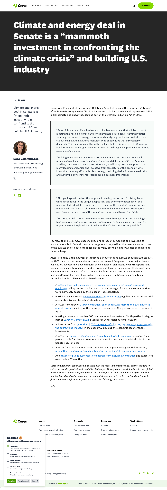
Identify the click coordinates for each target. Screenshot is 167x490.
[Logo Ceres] (20, 6)
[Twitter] (144, 473)
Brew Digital (63, 483)
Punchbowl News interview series (102, 297)
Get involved (52, 6)
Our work (37, 6)
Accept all (11, 481)
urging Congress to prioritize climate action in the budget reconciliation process (100, 351)
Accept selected (23, 481)
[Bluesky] (152, 473)
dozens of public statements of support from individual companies (98, 356)
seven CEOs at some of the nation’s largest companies (101, 336)
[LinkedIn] (148, 473)
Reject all (35, 481)
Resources (67, 6)
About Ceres (83, 6)
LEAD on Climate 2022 (76, 320)
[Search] (134, 5)
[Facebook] (140, 473)
